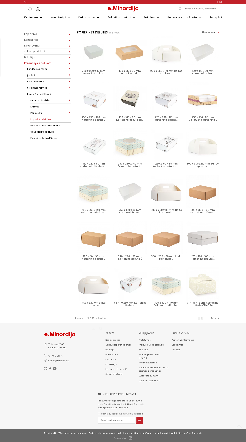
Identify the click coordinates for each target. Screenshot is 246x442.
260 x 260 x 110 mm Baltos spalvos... (166, 72)
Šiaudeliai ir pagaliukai (42, 131)
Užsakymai (177, 344)
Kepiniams (33, 17)
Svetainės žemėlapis (148, 380)
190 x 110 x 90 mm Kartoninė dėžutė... (93, 257)
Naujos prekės (112, 339)
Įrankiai (31, 75)
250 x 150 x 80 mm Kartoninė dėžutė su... (166, 165)
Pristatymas (144, 339)
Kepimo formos (35, 81)
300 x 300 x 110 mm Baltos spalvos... (203, 165)
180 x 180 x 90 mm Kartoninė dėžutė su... (130, 118)
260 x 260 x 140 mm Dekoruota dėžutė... (93, 211)
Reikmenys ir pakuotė (184, 17)
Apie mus (143, 349)
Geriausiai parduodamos (118, 344)
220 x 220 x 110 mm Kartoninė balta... (93, 72)
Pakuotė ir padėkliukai (39, 93)
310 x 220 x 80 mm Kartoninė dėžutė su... (93, 165)
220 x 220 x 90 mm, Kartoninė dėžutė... (130, 257)
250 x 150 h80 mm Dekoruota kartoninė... (203, 118)
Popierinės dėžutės (40, 119)
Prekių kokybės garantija (150, 344)
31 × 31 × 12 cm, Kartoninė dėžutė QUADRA (202, 304)
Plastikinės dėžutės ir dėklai (45, 125)
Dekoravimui (89, 17)
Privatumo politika (147, 362)
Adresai (176, 349)
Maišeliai (35, 106)
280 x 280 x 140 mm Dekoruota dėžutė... (130, 165)
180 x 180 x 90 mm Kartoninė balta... (203, 72)
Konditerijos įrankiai (37, 68)
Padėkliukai (36, 112)
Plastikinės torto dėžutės (43, 137)
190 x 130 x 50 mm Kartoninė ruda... (130, 72)
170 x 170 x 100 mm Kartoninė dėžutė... (203, 257)
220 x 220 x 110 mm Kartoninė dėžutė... (166, 118)
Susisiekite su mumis (148, 375)
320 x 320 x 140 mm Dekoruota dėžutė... (166, 304)
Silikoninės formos (37, 87)
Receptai (215, 17)
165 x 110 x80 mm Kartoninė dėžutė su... (130, 304)
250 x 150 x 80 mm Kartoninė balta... (130, 211)
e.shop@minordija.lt (58, 360)
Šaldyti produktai (122, 17)
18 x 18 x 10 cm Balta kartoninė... (93, 304)
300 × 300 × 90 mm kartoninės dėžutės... (203, 211)
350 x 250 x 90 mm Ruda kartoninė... (166, 257)
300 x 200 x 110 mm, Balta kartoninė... (166, 211)
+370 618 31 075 (55, 355)
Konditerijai (61, 17)
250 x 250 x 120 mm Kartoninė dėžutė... (94, 118)
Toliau (215, 317)
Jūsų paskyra (181, 333)
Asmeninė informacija (183, 339)
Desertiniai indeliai (40, 100)
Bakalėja (152, 17)
